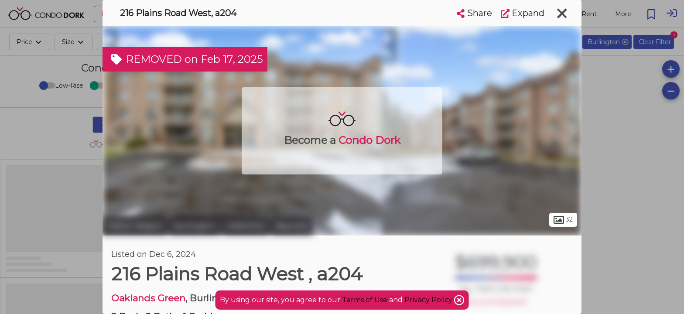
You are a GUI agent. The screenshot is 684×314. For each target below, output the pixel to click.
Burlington (195, 226)
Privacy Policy (429, 300)
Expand (522, 13)
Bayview (292, 226)
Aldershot (246, 226)
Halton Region (135, 226)
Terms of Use (364, 300)
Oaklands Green (148, 298)
